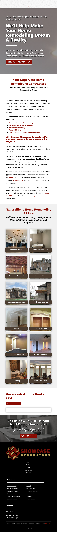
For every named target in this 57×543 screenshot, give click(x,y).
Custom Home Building (33, 66)
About (28, 474)
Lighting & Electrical (31, 502)
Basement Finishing (15, 63)
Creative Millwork (31, 500)
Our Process (28, 481)
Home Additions (13, 66)
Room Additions (15, 141)
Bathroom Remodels (15, 61)
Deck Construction (12, 510)
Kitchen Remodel (11, 497)
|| (47, 535)
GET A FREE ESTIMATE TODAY (19, 73)
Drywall (28, 497)
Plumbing (29, 508)
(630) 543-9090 (29, 447)
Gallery (28, 479)
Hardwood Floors (31, 505)
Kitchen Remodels (34, 61)
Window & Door (30, 510)
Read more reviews (13, 415)
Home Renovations (34, 63)
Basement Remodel (12, 502)
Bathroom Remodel (12, 500)
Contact (28, 484)
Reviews (28, 476)
